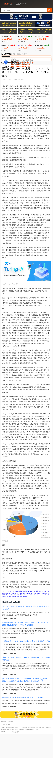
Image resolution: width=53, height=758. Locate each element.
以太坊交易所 (15, 756)
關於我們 (10, 745)
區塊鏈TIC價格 (21, 615)
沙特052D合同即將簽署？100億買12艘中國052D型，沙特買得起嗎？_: (26, 682)
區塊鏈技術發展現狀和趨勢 (18, 620)
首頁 (2, 87)
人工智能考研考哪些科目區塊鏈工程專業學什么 (26, 618)
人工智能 (13, 615)
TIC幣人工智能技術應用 (35, 615)
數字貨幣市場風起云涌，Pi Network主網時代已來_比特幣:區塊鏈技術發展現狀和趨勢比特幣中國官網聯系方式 (25, 704)
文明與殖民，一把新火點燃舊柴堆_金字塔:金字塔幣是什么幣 (26, 665)
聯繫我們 (3, 745)
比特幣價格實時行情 (13, 87)
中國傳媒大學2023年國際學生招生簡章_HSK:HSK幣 (23, 721)
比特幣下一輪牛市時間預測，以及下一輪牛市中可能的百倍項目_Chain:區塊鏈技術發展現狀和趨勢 (25, 648)
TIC (8, 615)
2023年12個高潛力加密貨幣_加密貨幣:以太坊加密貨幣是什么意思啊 (25, 631)
